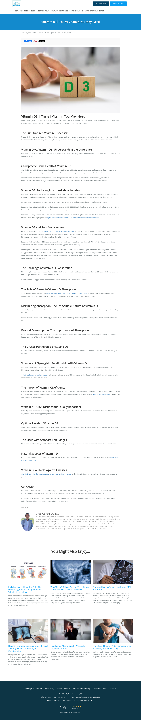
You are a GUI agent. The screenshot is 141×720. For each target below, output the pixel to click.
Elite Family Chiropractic (28, 33)
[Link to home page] (14, 4)
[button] (118, 3)
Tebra (79, 712)
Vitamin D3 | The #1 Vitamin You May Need (57, 33)
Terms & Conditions (63, 689)
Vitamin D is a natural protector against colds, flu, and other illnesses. (46, 474)
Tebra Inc (39, 689)
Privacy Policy (49, 689)
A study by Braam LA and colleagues (34, 375)
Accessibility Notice (99, 689)
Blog (40, 33)
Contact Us (112, 689)
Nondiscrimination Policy (81, 689)
